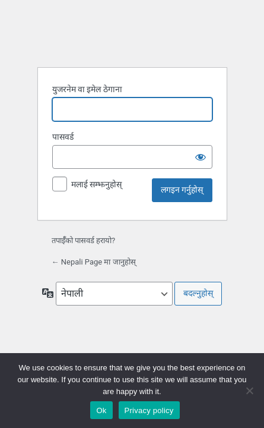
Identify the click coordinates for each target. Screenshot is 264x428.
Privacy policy (149, 410)
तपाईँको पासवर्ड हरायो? (84, 240)
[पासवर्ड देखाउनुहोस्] (200, 157)
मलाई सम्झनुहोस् (96, 184)
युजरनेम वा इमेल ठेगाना (87, 89)
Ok (101, 410)
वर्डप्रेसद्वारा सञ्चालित (134, 33)
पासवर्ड (63, 136)
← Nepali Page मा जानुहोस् (94, 261)
